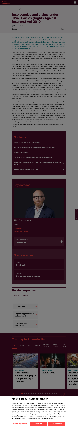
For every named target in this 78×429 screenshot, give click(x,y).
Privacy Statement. (47, 419)
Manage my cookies (20, 425)
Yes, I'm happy (57, 425)
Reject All (38, 425)
